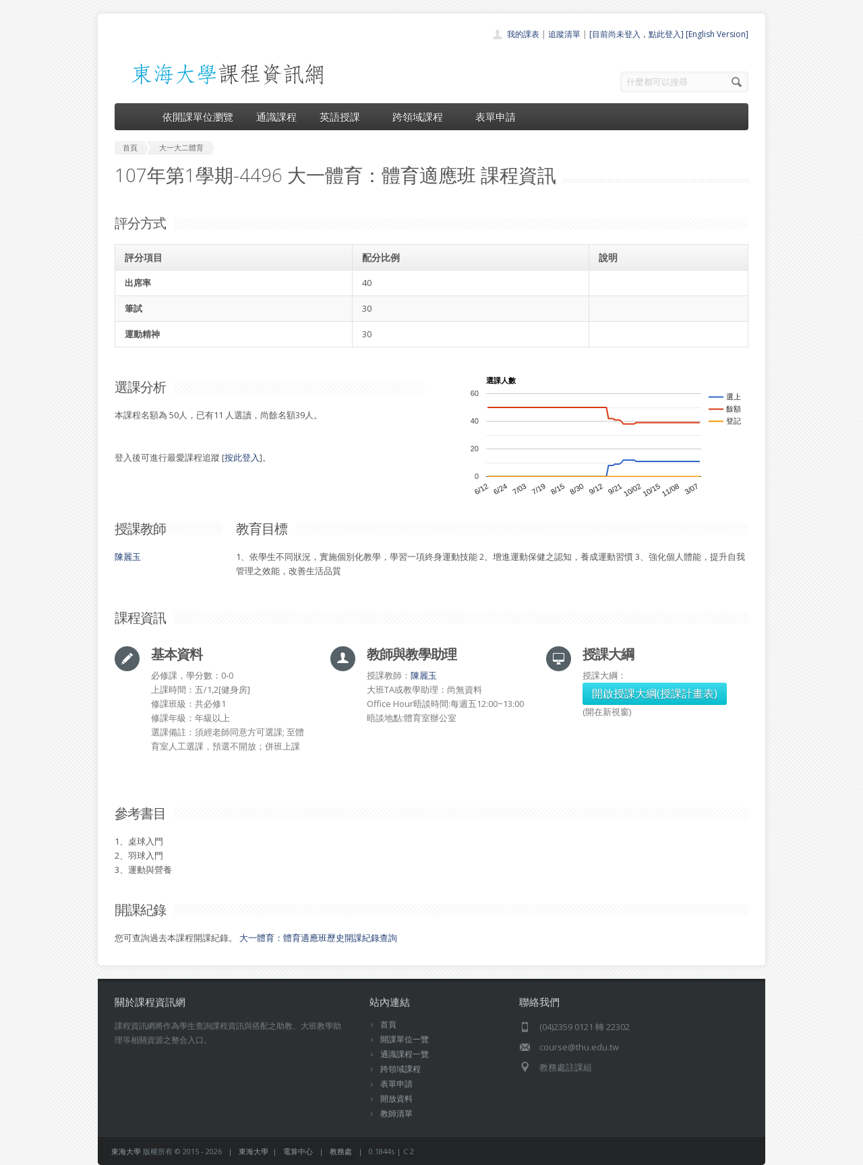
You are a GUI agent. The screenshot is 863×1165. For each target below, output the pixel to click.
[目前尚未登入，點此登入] (636, 34)
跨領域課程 (422, 116)
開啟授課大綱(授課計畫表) (654, 693)
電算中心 (298, 1151)
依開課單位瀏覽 (197, 116)
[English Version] (717, 34)
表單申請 (495, 116)
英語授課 (344, 116)
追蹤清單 (564, 34)
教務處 (341, 1151)
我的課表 (523, 34)
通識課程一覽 (404, 1054)
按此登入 (242, 457)
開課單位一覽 (404, 1039)
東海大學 (126, 1151)
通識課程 (276, 116)
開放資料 (396, 1098)
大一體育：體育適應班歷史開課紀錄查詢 (318, 938)
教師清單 (396, 1113)
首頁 (388, 1024)
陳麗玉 (128, 556)
